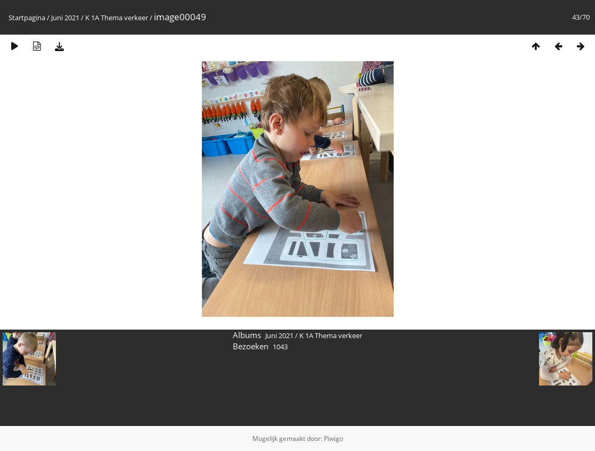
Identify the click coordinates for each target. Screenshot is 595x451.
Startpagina (27, 17)
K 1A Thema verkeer (116, 17)
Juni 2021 (65, 17)
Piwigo (333, 438)
